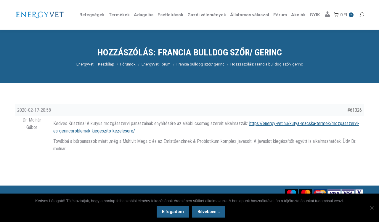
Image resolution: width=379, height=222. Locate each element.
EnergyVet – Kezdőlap (95, 75)
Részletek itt (349, 5)
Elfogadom (173, 211)
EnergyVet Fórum (156, 75)
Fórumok (128, 75)
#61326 (354, 121)
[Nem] (372, 208)
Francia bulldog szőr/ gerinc (200, 75)
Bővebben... (208, 211)
